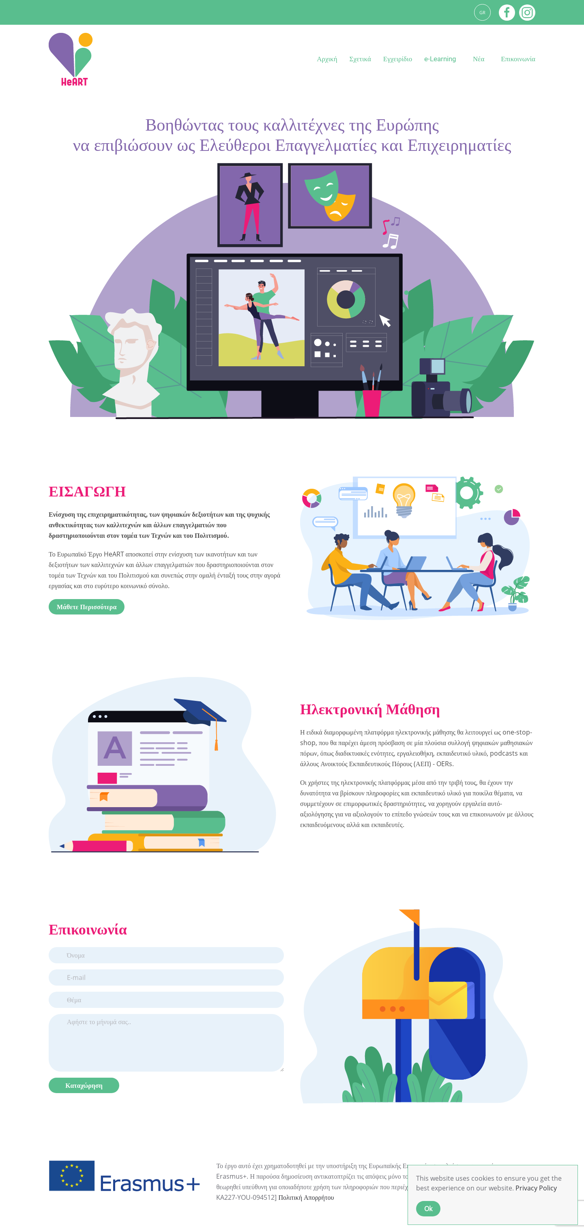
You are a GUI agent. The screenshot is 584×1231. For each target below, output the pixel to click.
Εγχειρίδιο (397, 59)
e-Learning (440, 59)
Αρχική (327, 59)
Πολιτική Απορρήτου (306, 1197)
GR (482, 12)
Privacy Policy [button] (536, 1188)
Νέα (478, 59)
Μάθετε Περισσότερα (86, 606)
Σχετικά (360, 59)
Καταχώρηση (83, 1085)
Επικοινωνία (518, 59)
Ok (428, 1208)
